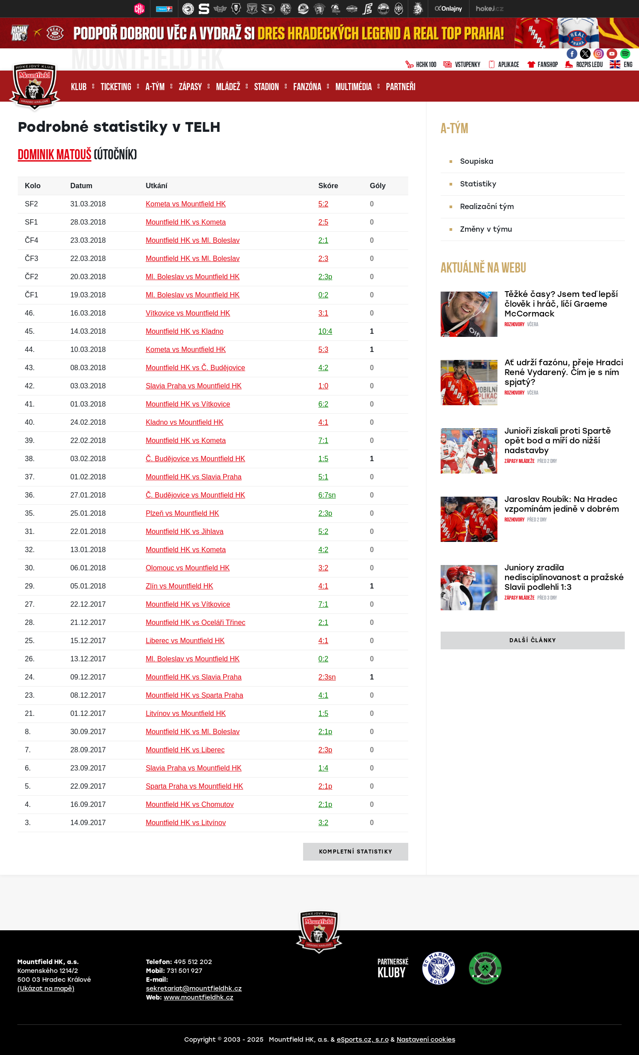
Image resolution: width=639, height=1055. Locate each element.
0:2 (323, 295)
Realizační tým (487, 206)
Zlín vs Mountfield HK (179, 586)
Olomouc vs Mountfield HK (187, 568)
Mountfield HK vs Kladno (184, 331)
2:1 (323, 240)
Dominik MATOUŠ (54, 156)
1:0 (323, 386)
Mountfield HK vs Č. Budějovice (195, 367)
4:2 (323, 367)
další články (532, 640)
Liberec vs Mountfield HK (185, 640)
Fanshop (542, 65)
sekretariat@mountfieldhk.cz (194, 988)
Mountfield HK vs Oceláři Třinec (195, 622)
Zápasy (190, 88)
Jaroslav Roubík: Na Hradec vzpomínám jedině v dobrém (562, 504)
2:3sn (327, 677)
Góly (378, 186)
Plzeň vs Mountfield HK (182, 513)
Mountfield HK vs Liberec (185, 750)
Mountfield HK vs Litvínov (186, 822)
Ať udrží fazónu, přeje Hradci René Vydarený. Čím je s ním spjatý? (564, 372)
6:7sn (327, 495)
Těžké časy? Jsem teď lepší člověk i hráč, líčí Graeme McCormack (561, 304)
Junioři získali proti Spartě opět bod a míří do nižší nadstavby (558, 440)
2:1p (325, 731)
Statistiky (478, 184)
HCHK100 (420, 65)
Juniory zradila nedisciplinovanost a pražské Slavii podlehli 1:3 (564, 577)
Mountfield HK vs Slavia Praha (193, 477)
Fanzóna (307, 88)
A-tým (155, 88)
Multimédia (353, 88)
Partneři (400, 88)
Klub (79, 88)
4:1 (323, 422)
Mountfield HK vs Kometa (186, 222)
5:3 (323, 349)
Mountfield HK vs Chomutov (189, 804)
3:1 (323, 313)
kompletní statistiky (355, 852)
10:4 (325, 331)
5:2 (323, 204)
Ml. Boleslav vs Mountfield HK (193, 277)
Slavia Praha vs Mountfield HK (193, 386)
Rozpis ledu (584, 65)
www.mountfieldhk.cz (198, 997)
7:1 (323, 440)
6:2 (323, 404)
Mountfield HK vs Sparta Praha (194, 695)
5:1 (323, 477)
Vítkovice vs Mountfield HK (188, 313)
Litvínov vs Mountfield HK (186, 713)
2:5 (323, 222)
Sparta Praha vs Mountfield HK (194, 786)
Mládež (228, 88)
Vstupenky (461, 65)
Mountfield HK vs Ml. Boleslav (193, 240)
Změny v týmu (486, 229)
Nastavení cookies (426, 1039)
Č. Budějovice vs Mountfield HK (195, 458)
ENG (621, 65)
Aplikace (503, 65)
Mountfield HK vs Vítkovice (188, 404)
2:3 (323, 258)
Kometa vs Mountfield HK (186, 204)
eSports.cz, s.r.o (363, 1039)
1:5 (323, 458)
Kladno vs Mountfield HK (184, 422)
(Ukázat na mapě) (46, 988)
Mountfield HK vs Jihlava (184, 531)
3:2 (323, 568)
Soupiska (476, 161)
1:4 (323, 768)
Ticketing (116, 88)
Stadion (266, 88)
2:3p (325, 277)
